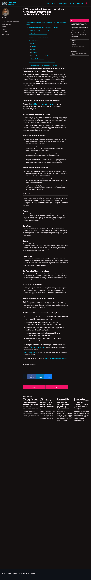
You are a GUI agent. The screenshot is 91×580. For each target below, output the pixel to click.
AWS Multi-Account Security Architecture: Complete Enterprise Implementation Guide (30, 539)
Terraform (75, 51)
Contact (79, 3)
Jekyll (19, 576)
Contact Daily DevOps (30, 488)
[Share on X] (25, 512)
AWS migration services (39, 481)
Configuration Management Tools (79, 59)
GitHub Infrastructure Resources (58, 495)
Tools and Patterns (76, 46)
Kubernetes (75, 55)
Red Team (26, 573)
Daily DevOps (12, 3)
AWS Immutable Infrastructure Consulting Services (80, 69)
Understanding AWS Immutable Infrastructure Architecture (79, 30)
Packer (74, 48)
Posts (53, 3)
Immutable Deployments (78, 62)
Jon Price (5, 18)
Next (56, 523)
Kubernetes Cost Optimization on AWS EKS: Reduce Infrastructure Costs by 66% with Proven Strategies (81, 541)
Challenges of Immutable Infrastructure (78, 42)
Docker (74, 53)
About (71, 3)
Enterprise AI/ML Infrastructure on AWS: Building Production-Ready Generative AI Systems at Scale (63, 541)
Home (46, 3)
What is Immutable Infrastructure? (77, 34)
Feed (34, 573)
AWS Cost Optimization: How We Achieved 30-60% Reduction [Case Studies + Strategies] (47, 540)
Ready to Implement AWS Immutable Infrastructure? (78, 65)
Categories (62, 3)
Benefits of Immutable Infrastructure (77, 38)
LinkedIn (47, 495)
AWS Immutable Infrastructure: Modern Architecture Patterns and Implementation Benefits (44, 12)
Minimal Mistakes (26, 576)
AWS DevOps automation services (42, 129)
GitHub (18, 573)
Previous (34, 523)
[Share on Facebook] (32, 512)
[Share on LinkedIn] (42, 512)
